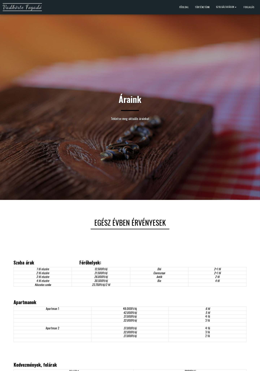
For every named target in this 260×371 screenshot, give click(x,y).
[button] (226, 7)
